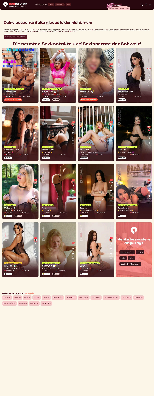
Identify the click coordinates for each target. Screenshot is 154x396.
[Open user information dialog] (146, 4)
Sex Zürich (17, 297)
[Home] (17, 5)
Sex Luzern (7, 297)
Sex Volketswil (126, 297)
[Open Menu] (150, 4)
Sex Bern (36, 297)
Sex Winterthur (57, 297)
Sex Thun (27, 297)
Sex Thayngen (83, 297)
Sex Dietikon (138, 297)
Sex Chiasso (34, 303)
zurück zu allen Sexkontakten (15, 37)
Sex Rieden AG (71, 297)
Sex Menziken (46, 303)
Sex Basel (46, 297)
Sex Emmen (23, 303)
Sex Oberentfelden (10, 303)
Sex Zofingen (96, 297)
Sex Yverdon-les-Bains (111, 297)
